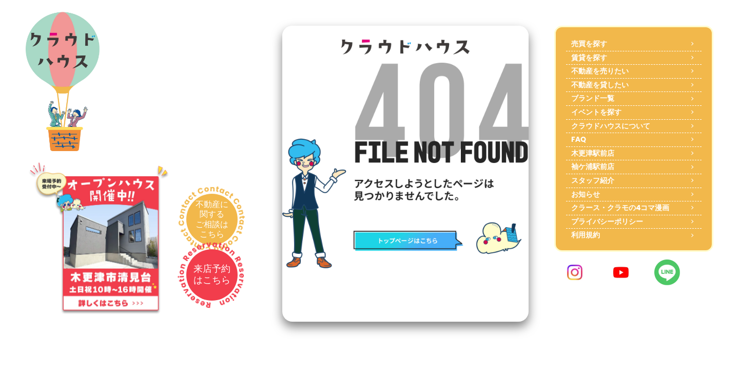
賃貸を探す (589, 57)
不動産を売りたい (600, 71)
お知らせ (585, 194)
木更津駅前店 (592, 153)
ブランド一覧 (592, 98)
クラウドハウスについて (610, 126)
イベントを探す (596, 112)
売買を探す (589, 44)
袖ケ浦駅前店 (592, 166)
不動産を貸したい (600, 85)
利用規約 (585, 235)
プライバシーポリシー (607, 221)
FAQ (578, 139)
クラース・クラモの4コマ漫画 (620, 207)
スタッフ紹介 (592, 180)
